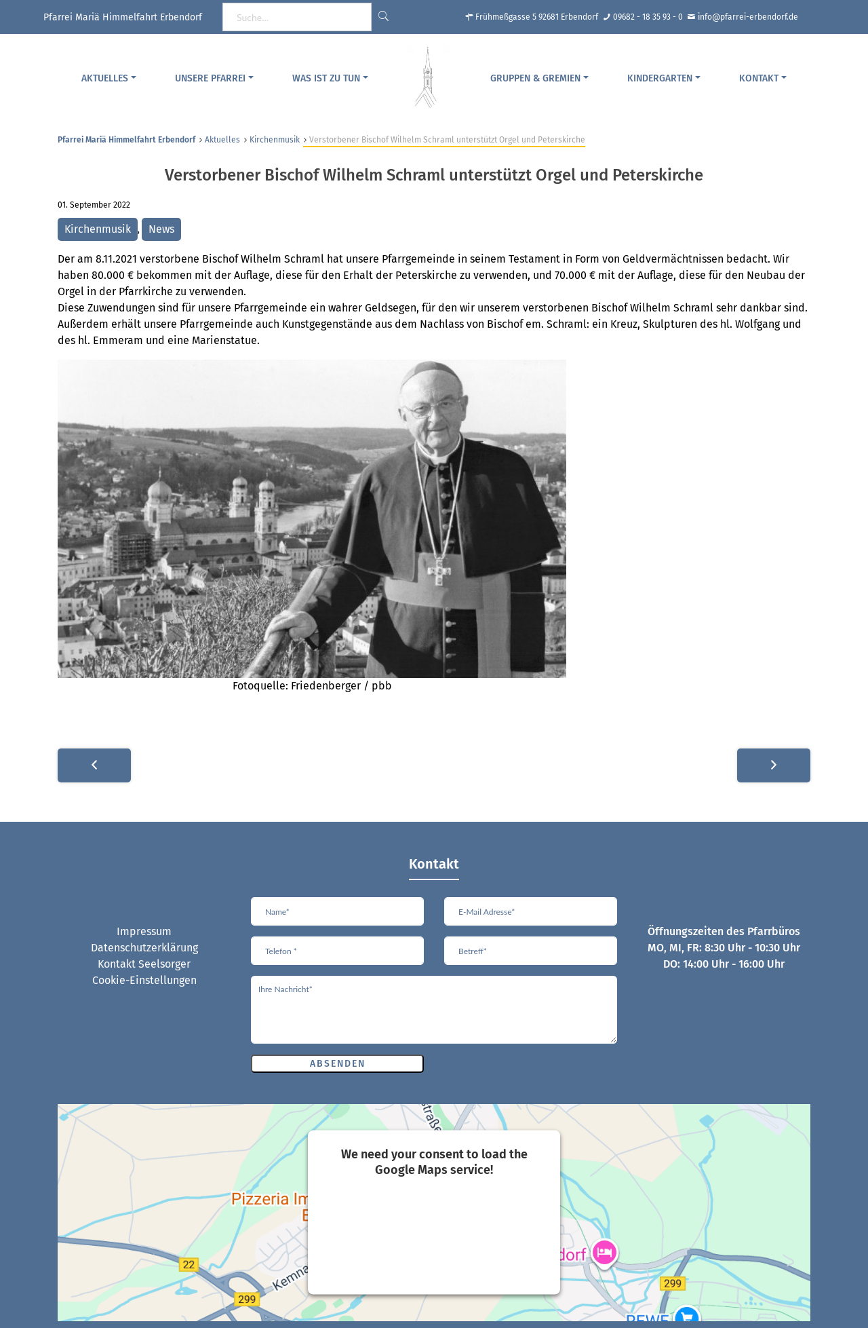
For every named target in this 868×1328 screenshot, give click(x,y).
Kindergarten (659, 78)
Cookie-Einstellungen (144, 980)
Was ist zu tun (326, 78)
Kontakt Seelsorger (144, 963)
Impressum (144, 931)
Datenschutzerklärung (144, 947)
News (161, 229)
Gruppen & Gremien (535, 78)
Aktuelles (104, 78)
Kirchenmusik (275, 140)
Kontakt (758, 78)
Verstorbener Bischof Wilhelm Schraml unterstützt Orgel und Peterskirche (434, 175)
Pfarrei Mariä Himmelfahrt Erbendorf (126, 140)
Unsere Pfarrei (210, 78)
